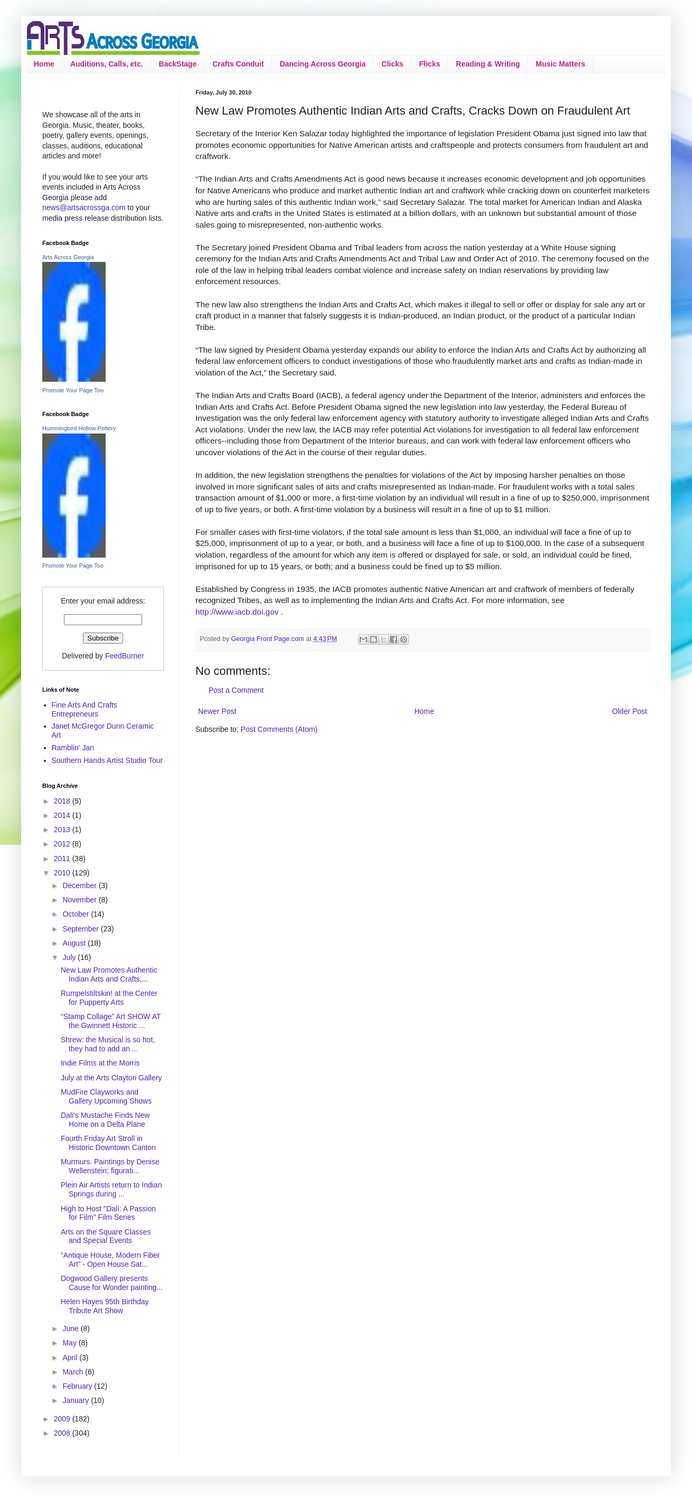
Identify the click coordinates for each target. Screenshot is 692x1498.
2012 (63, 844)
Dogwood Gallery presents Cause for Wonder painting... (112, 1283)
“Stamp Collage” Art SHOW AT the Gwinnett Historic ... (111, 1021)
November (80, 900)
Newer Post (217, 711)
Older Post (629, 711)
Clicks (392, 64)
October (76, 914)
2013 (63, 829)
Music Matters (560, 64)
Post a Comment (236, 690)
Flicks (430, 64)
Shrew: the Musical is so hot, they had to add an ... (108, 1044)
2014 (63, 815)
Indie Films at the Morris (100, 1063)
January (76, 1400)
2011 (63, 858)
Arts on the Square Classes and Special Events (106, 1236)
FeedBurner (124, 656)
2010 (63, 873)
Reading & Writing (488, 64)
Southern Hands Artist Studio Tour (107, 760)
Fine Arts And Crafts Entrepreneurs (85, 709)
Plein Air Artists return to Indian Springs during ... (111, 1189)
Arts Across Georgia (68, 257)
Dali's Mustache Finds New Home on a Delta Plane (105, 1119)
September (81, 929)
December (80, 885)
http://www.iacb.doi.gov (236, 611)
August (74, 943)
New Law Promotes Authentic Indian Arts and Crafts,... (109, 974)
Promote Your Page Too (73, 390)
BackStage (178, 64)
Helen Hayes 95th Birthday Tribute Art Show (105, 1306)
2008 (63, 1433)
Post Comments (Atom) (279, 729)
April (70, 1357)
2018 (63, 801)
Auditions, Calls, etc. (106, 64)
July (70, 957)
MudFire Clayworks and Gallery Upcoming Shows (106, 1096)
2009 (63, 1419)
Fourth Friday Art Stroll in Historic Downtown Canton (108, 1143)
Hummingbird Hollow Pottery (79, 428)
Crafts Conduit (238, 64)
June (71, 1328)
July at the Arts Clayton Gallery (111, 1077)
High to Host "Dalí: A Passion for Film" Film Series (108, 1213)
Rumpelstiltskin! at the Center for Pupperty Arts (109, 997)
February (78, 1386)
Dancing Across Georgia (322, 64)
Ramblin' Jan (73, 747)
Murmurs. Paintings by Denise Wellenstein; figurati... (110, 1166)
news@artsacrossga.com (83, 207)
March (73, 1372)
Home (44, 64)
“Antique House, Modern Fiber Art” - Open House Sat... (110, 1259)
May (70, 1343)
